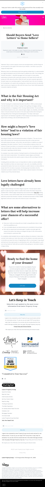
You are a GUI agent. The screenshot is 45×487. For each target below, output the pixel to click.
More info (20, 481)
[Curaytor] (8, 386)
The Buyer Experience (7, 404)
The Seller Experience (7, 406)
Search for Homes (6, 392)
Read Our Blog (5, 401)
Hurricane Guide (6, 415)
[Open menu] (43, 17)
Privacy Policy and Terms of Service (22, 326)
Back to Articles (7, 28)
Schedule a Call (5, 411)
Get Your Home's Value (7, 399)
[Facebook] (2, 379)
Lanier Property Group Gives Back (10, 418)
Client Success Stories (7, 396)
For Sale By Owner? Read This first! (10, 408)
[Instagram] (5, 379)
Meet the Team (5, 394)
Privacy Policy (22, 452)
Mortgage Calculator (7, 413)
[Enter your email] (23, 310)
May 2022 (36, 192)
